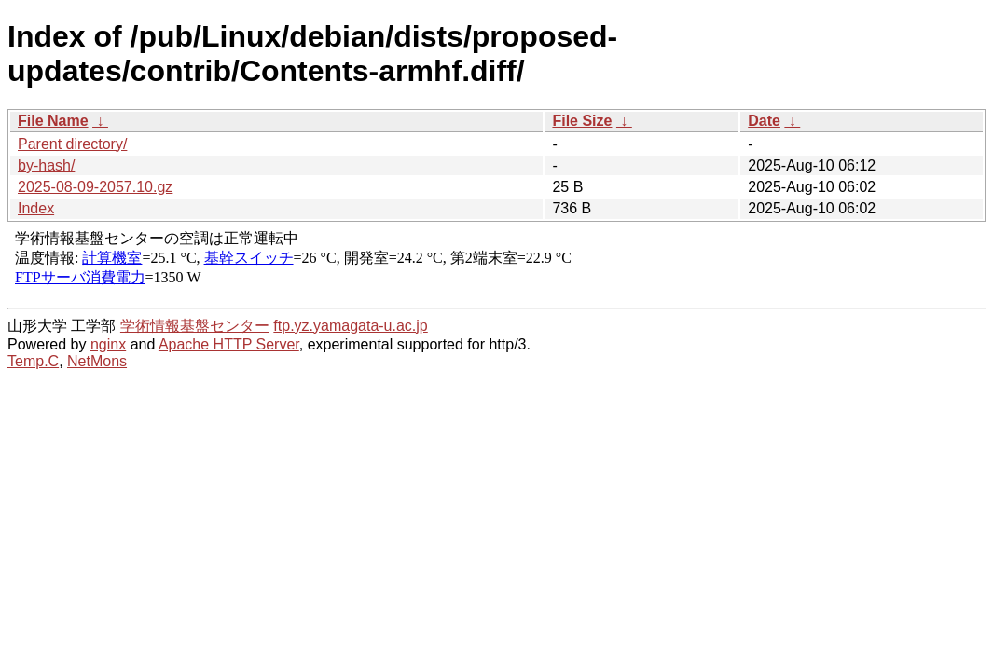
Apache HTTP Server (229, 344)
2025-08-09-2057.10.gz (95, 187)
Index (36, 208)
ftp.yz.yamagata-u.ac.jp (350, 326)
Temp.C (33, 361)
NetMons (97, 361)
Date (764, 121)
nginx (108, 344)
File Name (53, 121)
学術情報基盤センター (194, 326)
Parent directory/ (72, 144)
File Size (582, 121)
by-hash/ (46, 165)
